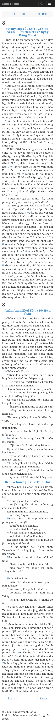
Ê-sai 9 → (45, 698)
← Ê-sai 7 (9, 698)
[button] (7, 14)
